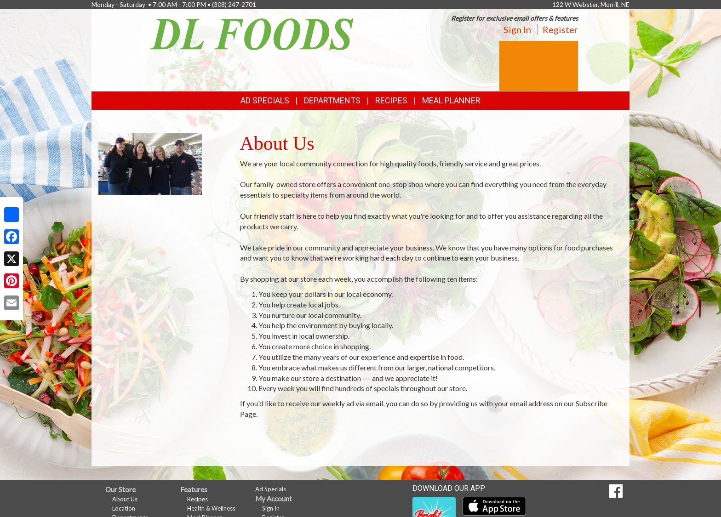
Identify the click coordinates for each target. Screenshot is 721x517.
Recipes (391, 100)
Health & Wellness (211, 508)
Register (560, 29)
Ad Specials (264, 100)
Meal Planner (451, 100)
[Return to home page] (252, 33)
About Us (124, 499)
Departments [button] (332, 100)
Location (123, 508)
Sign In (517, 29)
